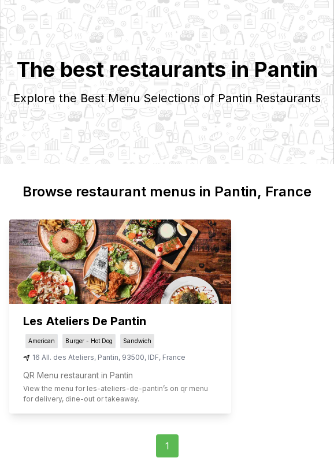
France (173, 357)
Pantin (108, 357)
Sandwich (137, 340)
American (41, 340)
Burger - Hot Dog (89, 340)
